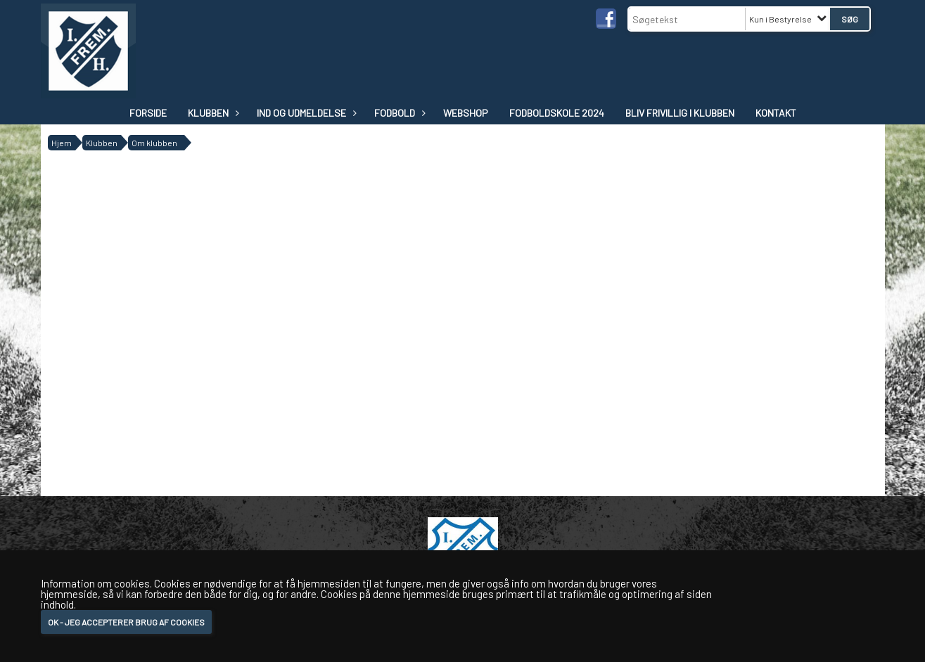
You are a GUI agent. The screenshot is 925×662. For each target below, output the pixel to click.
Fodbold (398, 113)
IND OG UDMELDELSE (305, 113)
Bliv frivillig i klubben (679, 113)
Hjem (61, 143)
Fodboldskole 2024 (556, 113)
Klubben (212, 113)
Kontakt (775, 113)
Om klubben (154, 143)
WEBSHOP (465, 113)
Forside (148, 113)
